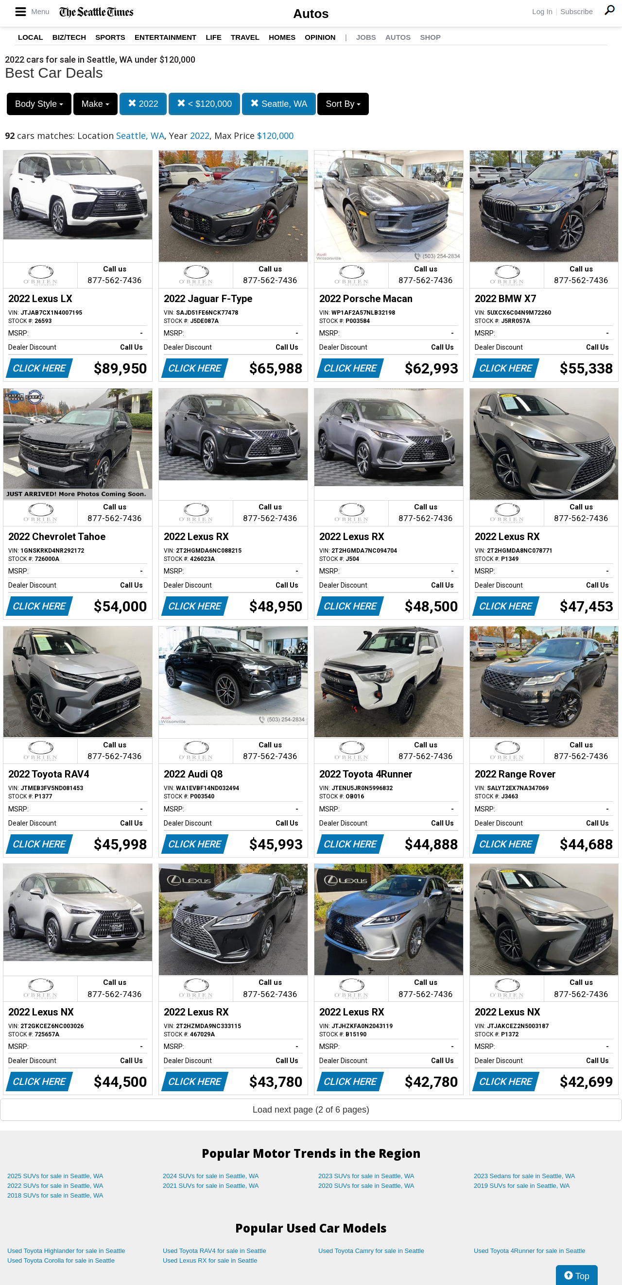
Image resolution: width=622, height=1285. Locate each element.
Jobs (366, 37)
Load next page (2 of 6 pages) (311, 1110)
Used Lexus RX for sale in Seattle (210, 1260)
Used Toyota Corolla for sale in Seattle (61, 1260)
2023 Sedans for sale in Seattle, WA (524, 1176)
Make (95, 104)
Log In (542, 11)
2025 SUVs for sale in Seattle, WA (55, 1176)
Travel (245, 37)
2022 (143, 104)
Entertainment (165, 37)
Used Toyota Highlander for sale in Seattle (66, 1250)
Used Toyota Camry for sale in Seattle (371, 1250)
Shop (430, 37)
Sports (110, 37)
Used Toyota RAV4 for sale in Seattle (214, 1250)
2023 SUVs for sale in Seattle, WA (366, 1176)
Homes (282, 37)
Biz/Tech (69, 37)
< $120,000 (204, 104)
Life (214, 37)
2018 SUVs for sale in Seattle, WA (55, 1195)
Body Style (39, 104)
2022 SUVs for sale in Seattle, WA (55, 1185)
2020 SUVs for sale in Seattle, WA (366, 1185)
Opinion (320, 37)
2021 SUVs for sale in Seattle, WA (211, 1185)
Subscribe (576, 11)
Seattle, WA (278, 104)
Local (30, 37)
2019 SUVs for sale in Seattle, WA (522, 1185)
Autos (311, 13)
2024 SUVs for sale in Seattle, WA (211, 1176)
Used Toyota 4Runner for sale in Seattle (530, 1250)
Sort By (343, 104)
